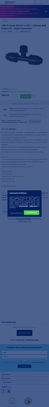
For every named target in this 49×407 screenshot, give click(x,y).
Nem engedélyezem (17, 213)
